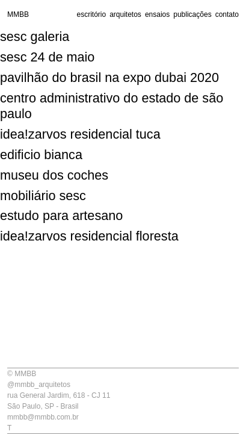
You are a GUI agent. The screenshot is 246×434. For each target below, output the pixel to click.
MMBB (18, 14)
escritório (91, 14)
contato (227, 14)
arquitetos (125, 14)
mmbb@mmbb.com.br (43, 417)
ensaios (157, 14)
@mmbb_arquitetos (38, 384)
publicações (192, 14)
